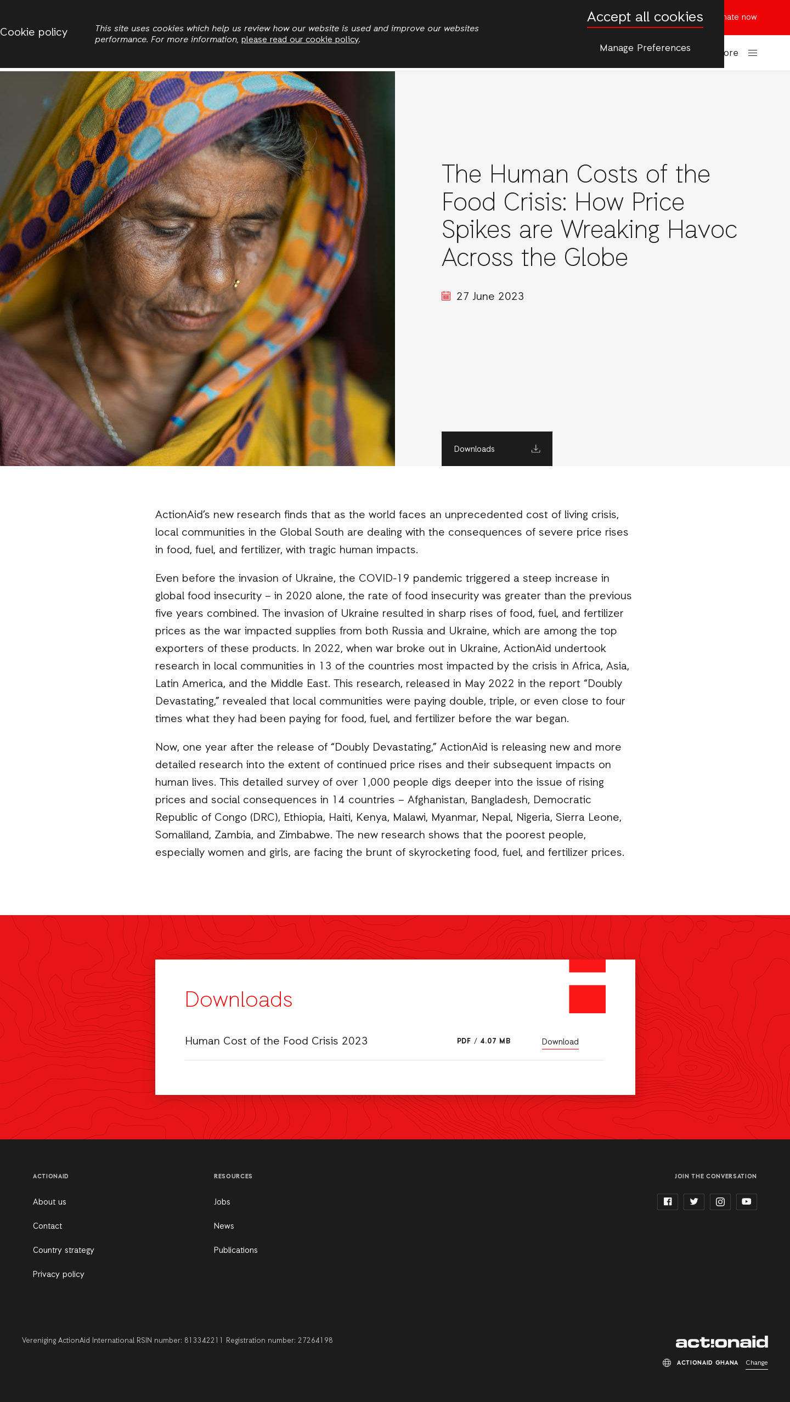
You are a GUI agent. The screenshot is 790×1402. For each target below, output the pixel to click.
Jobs (222, 1202)
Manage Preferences (645, 48)
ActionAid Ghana (722, 1342)
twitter (694, 1202)
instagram (720, 1202)
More (727, 53)
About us (49, 1202)
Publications (236, 1250)
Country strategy (63, 1250)
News (224, 1226)
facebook (667, 1202)
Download (560, 1042)
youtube (746, 1202)
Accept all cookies (645, 17)
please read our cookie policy (300, 40)
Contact (47, 1226)
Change (757, 1363)
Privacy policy (58, 1274)
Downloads (474, 449)
